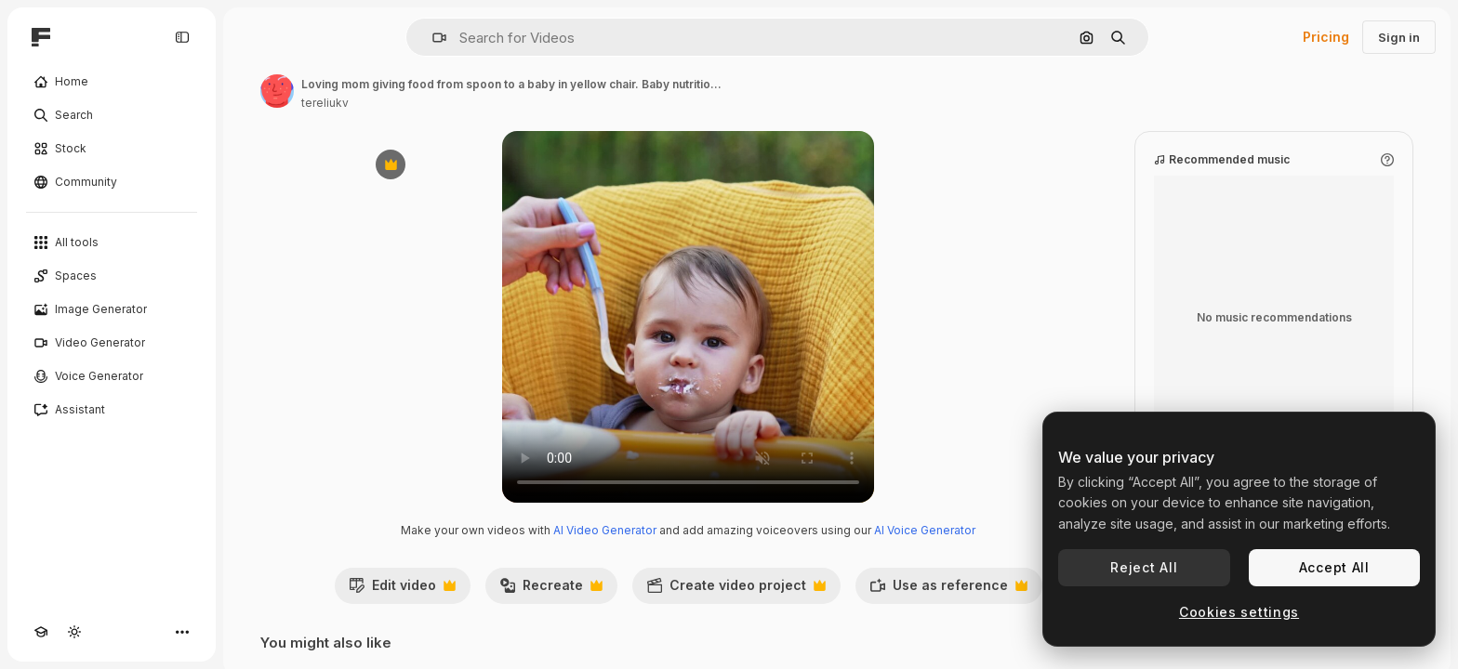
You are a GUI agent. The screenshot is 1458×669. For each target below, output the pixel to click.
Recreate (551, 590)
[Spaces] (111, 276)
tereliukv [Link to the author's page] (325, 103)
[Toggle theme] (74, 632)
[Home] (111, 82)
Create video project (736, 590)
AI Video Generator (604, 530)
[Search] (111, 115)
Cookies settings (1239, 612)
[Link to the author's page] (277, 91)
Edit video (402, 590)
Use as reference (948, 590)
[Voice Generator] (111, 376)
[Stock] (111, 149)
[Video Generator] (111, 343)
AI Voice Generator (924, 530)
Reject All (1143, 567)
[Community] (111, 182)
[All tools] (111, 242)
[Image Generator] (111, 309)
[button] (431, 38)
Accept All (1334, 567)
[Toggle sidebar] (182, 37)
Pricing (1326, 37)
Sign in (1399, 37)
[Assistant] (111, 410)
